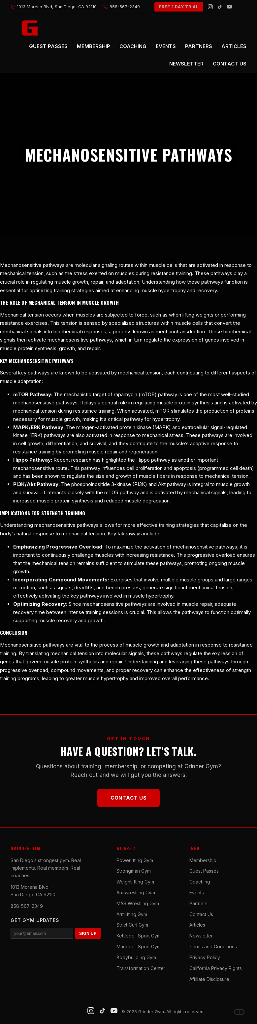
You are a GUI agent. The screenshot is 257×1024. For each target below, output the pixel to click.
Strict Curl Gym (132, 925)
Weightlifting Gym (135, 881)
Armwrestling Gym (135, 892)
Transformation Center (140, 968)
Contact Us (129, 798)
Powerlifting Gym (134, 860)
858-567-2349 (27, 906)
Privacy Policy (204, 957)
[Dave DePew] (239, 1011)
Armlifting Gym (131, 914)
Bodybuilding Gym (136, 957)
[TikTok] (219, 6)
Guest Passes (204, 871)
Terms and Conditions (213, 946)
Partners (198, 903)
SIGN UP (88, 933)
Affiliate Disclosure (209, 979)
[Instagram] (210, 6)
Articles (197, 925)
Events (196, 892)
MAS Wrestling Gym (137, 903)
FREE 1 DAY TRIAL (179, 6)
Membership (202, 860)
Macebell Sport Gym (138, 946)
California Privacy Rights (215, 968)
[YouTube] (229, 6)
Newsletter (201, 935)
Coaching (199, 881)
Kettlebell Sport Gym (138, 935)
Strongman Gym (133, 871)
